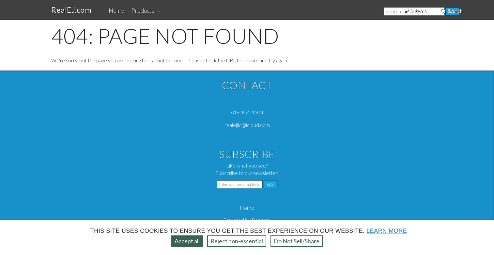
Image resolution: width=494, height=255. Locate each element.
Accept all (187, 241)
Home (116, 10)
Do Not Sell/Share (296, 241)
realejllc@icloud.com (247, 125)
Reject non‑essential (236, 241)
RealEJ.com (71, 10)
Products (142, 10)
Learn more (386, 231)
